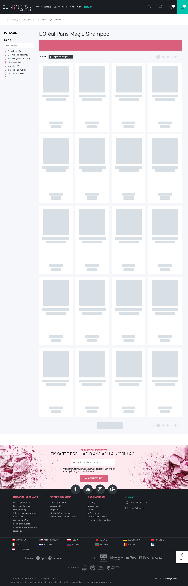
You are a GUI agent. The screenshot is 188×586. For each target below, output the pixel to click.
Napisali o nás (94, 506)
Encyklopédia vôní (21, 502)
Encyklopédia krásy (22, 506)
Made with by (165, 578)
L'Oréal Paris (26, 19)
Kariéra (90, 509)
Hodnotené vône (20, 520)
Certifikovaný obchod (97, 516)
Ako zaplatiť (55, 506)
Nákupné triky (19, 509)
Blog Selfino (18, 516)
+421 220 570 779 (139, 502)
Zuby (79, 7)
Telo (64, 7)
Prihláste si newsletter (94, 452)
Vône (39, 7)
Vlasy (57, 7)
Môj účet (54, 509)
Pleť (72, 7)
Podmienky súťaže (21, 523)
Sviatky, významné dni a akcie (26, 513)
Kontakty (91, 502)
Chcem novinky (94, 478)
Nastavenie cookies (48, 578)
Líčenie (47, 7)
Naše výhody (93, 513)
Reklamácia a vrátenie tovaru (63, 516)
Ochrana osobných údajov (99, 520)
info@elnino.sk (137, 508)
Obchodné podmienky (60, 513)
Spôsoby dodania (58, 502)
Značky (15, 19)
